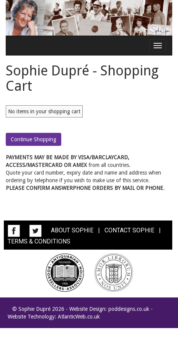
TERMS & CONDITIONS (39, 241)
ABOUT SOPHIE (72, 230)
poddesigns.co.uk (128, 309)
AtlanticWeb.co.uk (79, 317)
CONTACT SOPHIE (129, 230)
